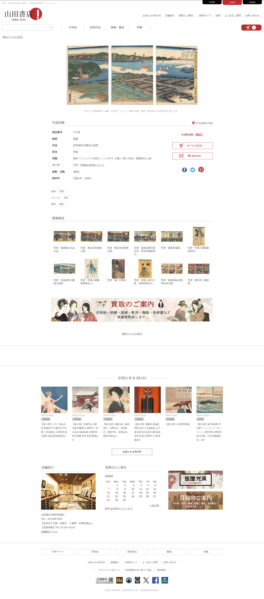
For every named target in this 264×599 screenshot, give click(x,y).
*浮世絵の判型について (92, 165)
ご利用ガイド (204, 15)
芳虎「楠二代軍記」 (117, 280)
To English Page (202, 122)
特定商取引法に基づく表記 (138, 571)
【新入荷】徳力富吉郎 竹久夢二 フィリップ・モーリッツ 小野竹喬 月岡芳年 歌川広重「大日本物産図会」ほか (209, 433)
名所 (66, 197)
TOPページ (58, 552)
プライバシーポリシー (109, 571)
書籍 (169, 552)
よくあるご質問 (232, 15)
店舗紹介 (170, 15)
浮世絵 (73, 27)
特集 (139, 27)
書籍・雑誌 (117, 27)
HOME (212, 2)
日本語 (232, 2)
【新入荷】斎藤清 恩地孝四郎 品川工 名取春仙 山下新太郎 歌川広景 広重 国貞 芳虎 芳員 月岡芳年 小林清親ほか (147, 433)
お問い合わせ (252, 15)
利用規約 (161, 571)
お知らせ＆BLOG (152, 15)
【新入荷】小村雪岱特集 (178, 425)
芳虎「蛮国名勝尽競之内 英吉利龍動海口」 (144, 251)
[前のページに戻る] (13, 37)
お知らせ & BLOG (132, 378)
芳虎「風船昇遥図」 (171, 248)
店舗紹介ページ (49, 532)
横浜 (61, 204)
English (252, 2)
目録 (218, 15)
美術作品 (95, 27)
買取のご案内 (186, 15)
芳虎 (75, 138)
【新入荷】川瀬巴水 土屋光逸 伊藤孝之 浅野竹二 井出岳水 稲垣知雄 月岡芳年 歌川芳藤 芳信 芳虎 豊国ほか (85, 433)
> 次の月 (154, 506)
